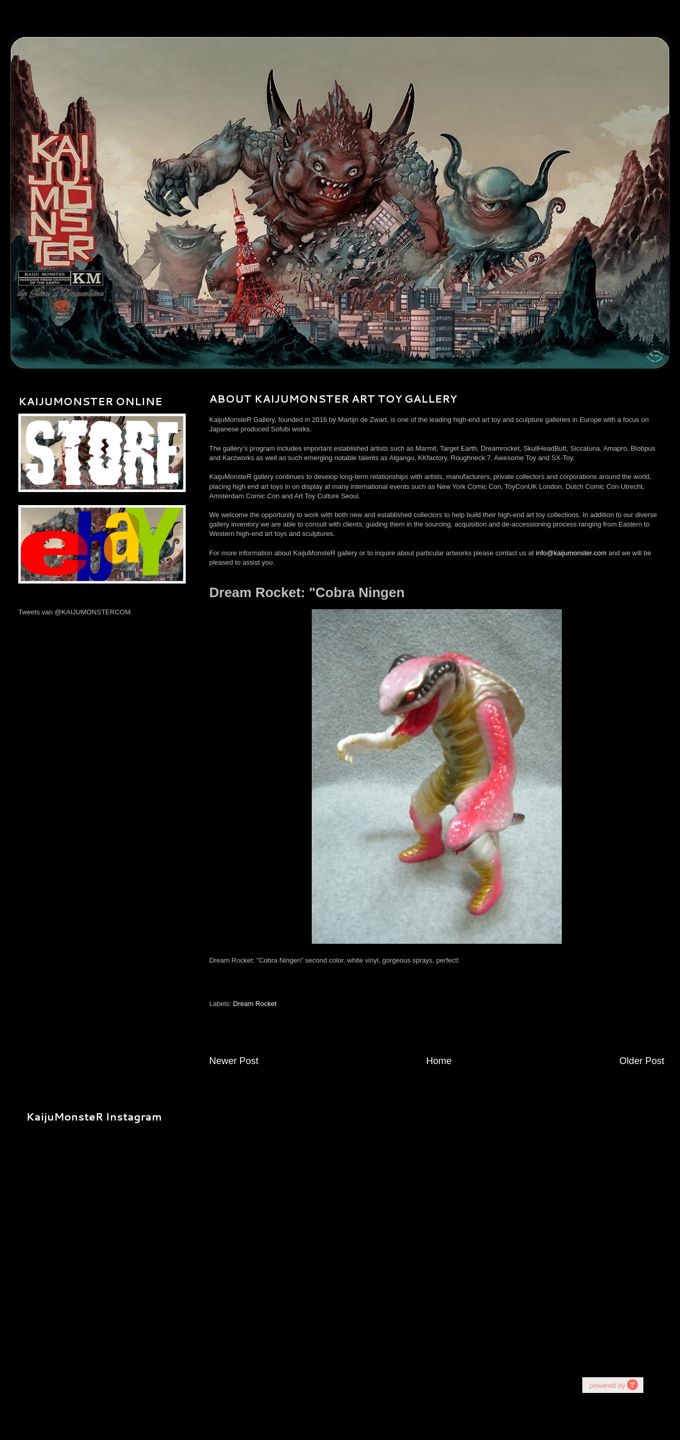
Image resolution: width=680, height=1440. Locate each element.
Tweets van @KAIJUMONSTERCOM (74, 612)
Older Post (641, 1061)
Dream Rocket (255, 1004)
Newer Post (233, 1061)
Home (439, 1061)
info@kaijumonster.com (571, 553)
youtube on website (612, 1385)
